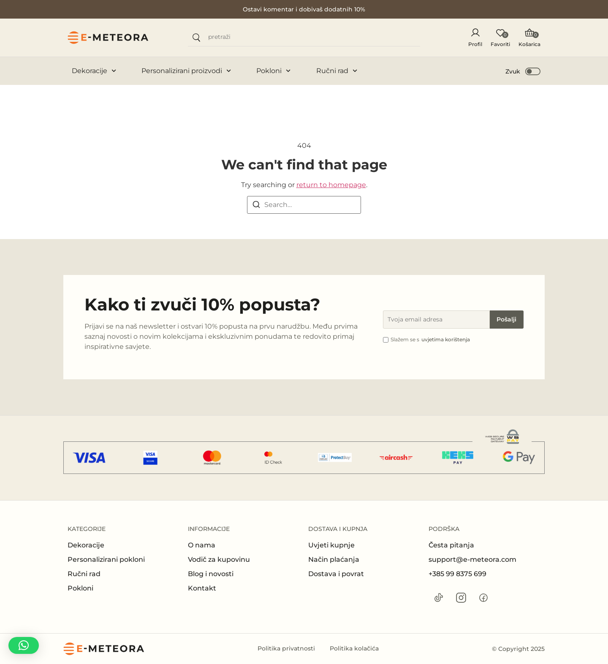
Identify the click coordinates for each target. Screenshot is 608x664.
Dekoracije (94, 70)
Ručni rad (336, 70)
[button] (523, 71)
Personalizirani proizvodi (186, 70)
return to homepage (331, 185)
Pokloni (273, 70)
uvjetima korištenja (445, 339)
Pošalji (506, 319)
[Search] (256, 206)
